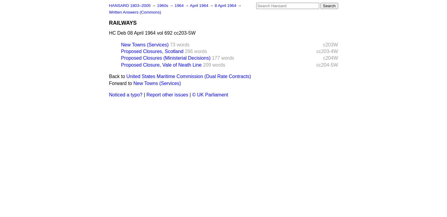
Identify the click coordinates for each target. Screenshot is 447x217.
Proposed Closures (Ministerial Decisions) (166, 58)
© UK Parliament (210, 94)
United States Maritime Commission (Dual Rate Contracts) (188, 76)
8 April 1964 (226, 5)
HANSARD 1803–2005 (130, 5)
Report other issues (167, 94)
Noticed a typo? (126, 94)
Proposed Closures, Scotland (152, 51)
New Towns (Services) (145, 44)
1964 (180, 5)
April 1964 (199, 5)
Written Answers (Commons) (135, 12)
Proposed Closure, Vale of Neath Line (161, 65)
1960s (163, 5)
